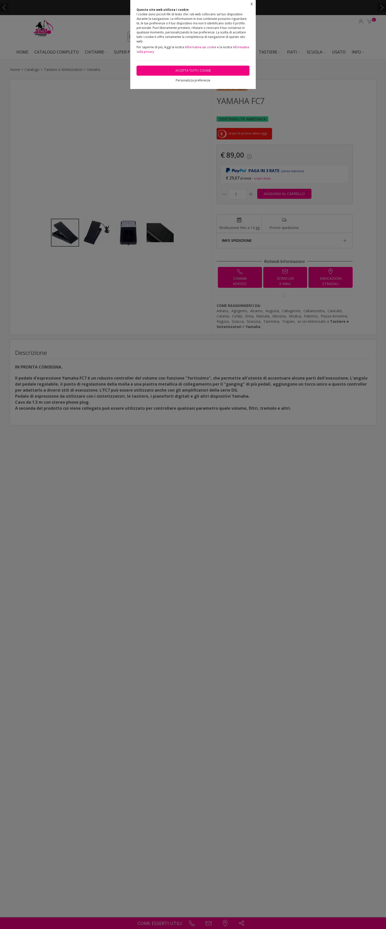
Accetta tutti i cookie (193, 70)
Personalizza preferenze (193, 80)
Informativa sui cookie (200, 47)
